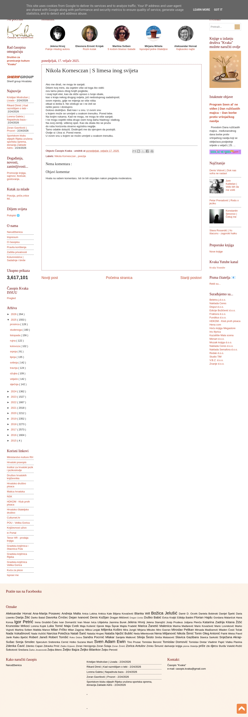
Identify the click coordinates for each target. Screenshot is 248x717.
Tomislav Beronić (152, 642)
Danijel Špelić (227, 613)
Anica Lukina (90, 613)
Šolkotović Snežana (17, 649)
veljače (14, 378)
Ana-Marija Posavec (47, 613)
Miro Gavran (164, 629)
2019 (14, 418)
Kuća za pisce (15, 570)
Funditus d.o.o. (217, 317)
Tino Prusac (134, 642)
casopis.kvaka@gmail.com (191, 668)
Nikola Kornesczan (65, 156)
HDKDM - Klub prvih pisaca (224, 321)
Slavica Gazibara (187, 637)
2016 (14, 435)
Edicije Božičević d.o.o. (222, 310)
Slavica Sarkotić (209, 637)
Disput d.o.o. (216, 306)
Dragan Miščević (120, 617)
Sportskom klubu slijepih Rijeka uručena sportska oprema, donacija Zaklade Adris (19, 141)
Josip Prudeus (175, 622)
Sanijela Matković (126, 637)
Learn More (201, 9)
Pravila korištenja (16, 247)
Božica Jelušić (165, 613)
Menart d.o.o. (216, 338)
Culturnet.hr (13, 517)
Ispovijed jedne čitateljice (154, 49)
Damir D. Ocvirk (189, 613)
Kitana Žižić (234, 622)
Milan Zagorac (76, 629)
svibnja (14, 362)
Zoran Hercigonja (86, 646)
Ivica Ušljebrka (100, 622)
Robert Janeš (39, 637)
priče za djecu (209, 645)
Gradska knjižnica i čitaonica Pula (17, 547)
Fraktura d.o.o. (217, 313)
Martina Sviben (24, 629)
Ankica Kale (105, 613)
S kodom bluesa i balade (121, 49)
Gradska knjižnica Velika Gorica (17, 563)
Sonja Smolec (26, 642)
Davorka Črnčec (57, 617)
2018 (14, 424)
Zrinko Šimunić (155, 646)
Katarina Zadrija (214, 622)
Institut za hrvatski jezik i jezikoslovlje (20, 469)
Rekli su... (215, 283)
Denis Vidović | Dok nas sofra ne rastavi (222, 172)
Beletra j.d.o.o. (217, 299)
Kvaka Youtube (217, 267)
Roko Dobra (76, 637)
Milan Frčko (59, 629)
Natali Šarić (79, 633)
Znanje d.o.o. (216, 363)
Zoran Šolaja (104, 646)
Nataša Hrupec (96, 633)
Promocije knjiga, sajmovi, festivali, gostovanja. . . (16, 176)
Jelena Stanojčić (156, 622)
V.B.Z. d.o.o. (216, 360)
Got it (218, 9)
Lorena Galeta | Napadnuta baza (16, 118)
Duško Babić (153, 617)
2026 (14, 314)
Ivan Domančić (68, 622)
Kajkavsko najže (185, 49)
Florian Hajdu (204, 617)
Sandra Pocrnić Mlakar (99, 637)
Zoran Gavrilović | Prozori (101, 676)
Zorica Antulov (136, 645)
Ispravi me (13, 575)
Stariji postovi (191, 278)
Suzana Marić (85, 642)
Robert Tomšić (59, 637)
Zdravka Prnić (52, 646)
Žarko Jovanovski (38, 650)
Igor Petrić (24, 621)
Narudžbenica (15, 232)
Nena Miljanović (165, 633)
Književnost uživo (16, 527)
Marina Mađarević (183, 626)
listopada (15, 335)
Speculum (42, 642)
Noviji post (49, 278)
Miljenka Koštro (112, 629)
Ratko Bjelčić (21, 637)
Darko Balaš (38, 617)
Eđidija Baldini (185, 617)
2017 (14, 429)
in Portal (11, 532)
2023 (14, 396)
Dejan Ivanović (79, 617)
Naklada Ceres (217, 303)
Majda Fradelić (129, 626)
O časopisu (13, 242)
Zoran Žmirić (119, 646)
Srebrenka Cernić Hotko (62, 642)
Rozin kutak (89, 49)
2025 (14, 319)
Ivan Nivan (84, 622)
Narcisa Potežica (58, 633)
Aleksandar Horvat (19, 613)
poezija (82, 156)
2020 (14, 413)
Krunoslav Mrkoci (18, 626)
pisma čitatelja (191, 646)
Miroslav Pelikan (183, 629)
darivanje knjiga (173, 646)
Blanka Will (142, 613)
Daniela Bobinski (209, 613)
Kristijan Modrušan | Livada (102, 661)
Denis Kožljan (100, 617)
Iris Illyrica (215, 331)
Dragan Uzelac (137, 618)
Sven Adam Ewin (110, 641)
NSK (9, 496)
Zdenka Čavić (16, 645)
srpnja (14, 351)
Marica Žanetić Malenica (155, 626)
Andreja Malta (72, 613)
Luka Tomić (55, 626)
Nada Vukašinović (18, 633)
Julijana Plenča (193, 622)
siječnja (14, 384)
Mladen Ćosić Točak (230, 629)
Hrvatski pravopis (16, 462)
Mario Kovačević (204, 626)
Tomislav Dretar (198, 642)
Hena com (215, 324)
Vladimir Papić (216, 642)
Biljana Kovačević (123, 613)
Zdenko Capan (35, 646)
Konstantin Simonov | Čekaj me (232, 213)
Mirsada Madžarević (207, 629)
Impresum (12, 237)
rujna (13, 340)
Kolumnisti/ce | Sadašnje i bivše (16, 259)
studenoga (16, 329)
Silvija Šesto (146, 637)
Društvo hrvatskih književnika (16, 477)
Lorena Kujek (39, 626)
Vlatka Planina (233, 642)
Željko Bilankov (91, 649)
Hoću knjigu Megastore (222, 328)
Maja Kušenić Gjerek (92, 626)
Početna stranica (119, 278)
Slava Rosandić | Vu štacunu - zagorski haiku (223, 232)
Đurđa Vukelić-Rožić (230, 646)
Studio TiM (215, 356)
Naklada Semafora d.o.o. (223, 349)
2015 (14, 440)
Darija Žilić (23, 617)
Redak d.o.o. (216, 353)
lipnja (13, 357)
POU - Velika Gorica (18, 522)
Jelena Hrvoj (137, 622)
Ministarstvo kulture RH (20, 457)
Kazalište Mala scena (221, 335)
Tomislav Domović (176, 642)
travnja (14, 367)
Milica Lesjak (93, 629)
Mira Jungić (130, 629)
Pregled (11, 298)
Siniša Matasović (165, 637)
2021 (14, 407)
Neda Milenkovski (144, 633)
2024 (14, 391)
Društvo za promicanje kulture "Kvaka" (18, 61)
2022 (14, 402)
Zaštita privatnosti (17, 252)
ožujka (14, 373)
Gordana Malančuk (224, 617)
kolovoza (15, 346)
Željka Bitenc (55, 649)
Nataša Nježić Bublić (119, 633)
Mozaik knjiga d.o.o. (220, 342)
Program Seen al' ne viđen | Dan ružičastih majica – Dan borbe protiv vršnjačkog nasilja (224, 113)
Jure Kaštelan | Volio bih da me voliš (232, 185)
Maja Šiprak (112, 626)
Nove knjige (216, 251)
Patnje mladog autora (57, 49)
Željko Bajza (71, 649)
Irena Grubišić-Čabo (47, 622)
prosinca (15, 324)
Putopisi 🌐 (13, 215)
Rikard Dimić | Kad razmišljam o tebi (17, 107)
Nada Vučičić (39, 633)
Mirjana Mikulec (146, 629)
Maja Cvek (72, 626)
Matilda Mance (42, 629)
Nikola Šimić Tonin (190, 633)
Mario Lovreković (224, 626)
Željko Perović (110, 649)
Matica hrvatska (16, 491)
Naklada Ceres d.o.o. (221, 345)
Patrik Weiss (228, 633)
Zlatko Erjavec (68, 646)
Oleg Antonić (212, 633)
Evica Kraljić (169, 617)
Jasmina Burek (118, 622)
